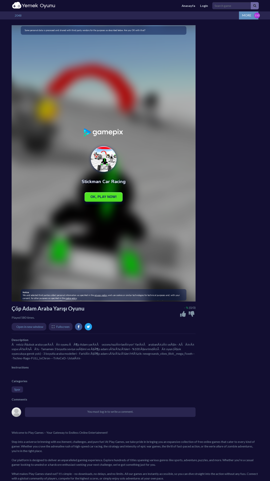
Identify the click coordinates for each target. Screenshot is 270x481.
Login (204, 5)
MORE (246, 15)
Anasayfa (188, 5)
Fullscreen (62, 326)
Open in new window (29, 326)
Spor (17, 389)
